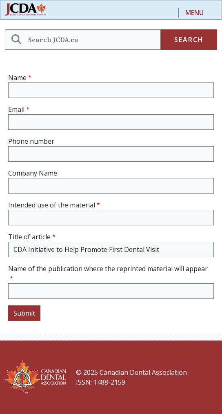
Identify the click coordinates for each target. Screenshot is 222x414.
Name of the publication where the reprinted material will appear (108, 268)
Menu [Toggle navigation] (194, 12)
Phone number (31, 141)
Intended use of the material (51, 204)
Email (16, 109)
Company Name (32, 173)
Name (17, 77)
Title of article (29, 236)
